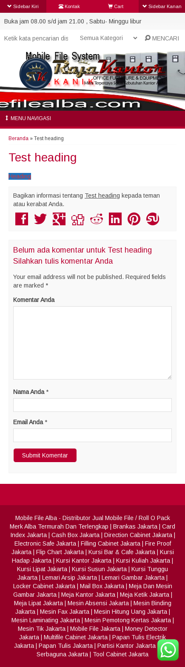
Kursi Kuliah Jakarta (143, 560)
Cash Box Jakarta (75, 535)
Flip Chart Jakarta (60, 552)
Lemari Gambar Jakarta (133, 577)
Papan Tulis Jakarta (66, 645)
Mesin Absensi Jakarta (98, 603)
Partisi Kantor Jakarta (126, 645)
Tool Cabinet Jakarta (120, 654)
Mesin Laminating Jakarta (45, 620)
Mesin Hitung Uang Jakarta (130, 611)
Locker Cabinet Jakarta (44, 586)
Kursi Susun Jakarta (99, 569)
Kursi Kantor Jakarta (83, 560)
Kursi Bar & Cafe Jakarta (121, 552)
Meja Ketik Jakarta (144, 594)
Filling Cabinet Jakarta (110, 543)
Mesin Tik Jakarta (41, 628)
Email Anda (28, 422)
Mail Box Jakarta (102, 586)
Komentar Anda (33, 299)
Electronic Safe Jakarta (45, 543)
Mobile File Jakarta (95, 628)
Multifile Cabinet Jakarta (76, 637)
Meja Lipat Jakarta (38, 603)
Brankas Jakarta (135, 526)
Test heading (43, 157)
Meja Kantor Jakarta (88, 594)
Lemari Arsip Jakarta (69, 577)
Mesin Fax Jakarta (64, 611)
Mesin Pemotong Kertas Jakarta (128, 620)
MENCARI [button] (162, 38)
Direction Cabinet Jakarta (138, 535)
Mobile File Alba (36, 518)
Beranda (18, 138)
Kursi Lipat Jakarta (42, 569)
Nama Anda (28, 391)
